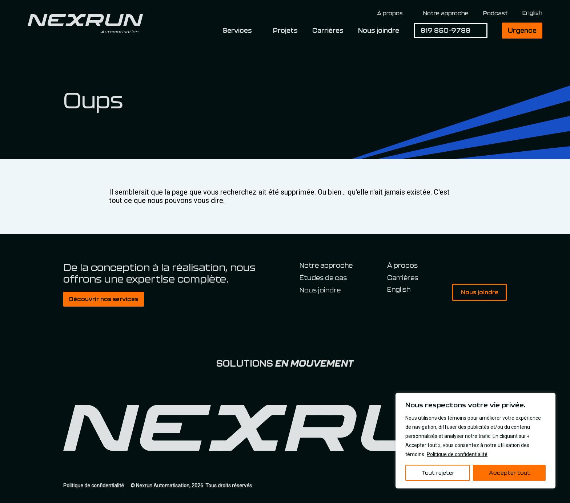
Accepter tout (509, 473)
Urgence (522, 30)
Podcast (495, 13)
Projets (285, 30)
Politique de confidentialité (457, 454)
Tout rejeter (437, 473)
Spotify (501, 266)
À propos (390, 13)
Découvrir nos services (103, 299)
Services (237, 30)
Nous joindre (378, 30)
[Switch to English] (532, 13)
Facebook (470, 266)
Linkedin (486, 266)
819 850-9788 (445, 30)
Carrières (328, 30)
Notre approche (446, 13)
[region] (475, 440)
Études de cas (323, 277)
